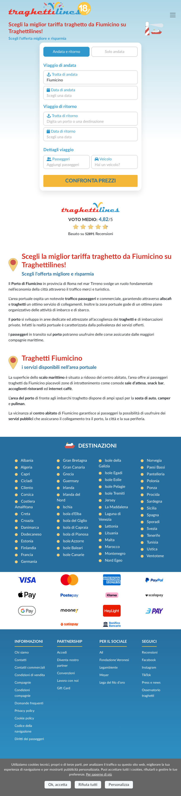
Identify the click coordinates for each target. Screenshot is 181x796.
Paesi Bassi (156, 467)
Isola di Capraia (75, 527)
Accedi (62, 652)
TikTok (146, 675)
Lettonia (111, 526)
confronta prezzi (90, 180)
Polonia (153, 481)
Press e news (151, 682)
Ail (101, 652)
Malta (110, 540)
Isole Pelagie (115, 487)
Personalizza (119, 785)
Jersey (110, 500)
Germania (29, 562)
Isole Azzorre (73, 541)
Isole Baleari (73, 548)
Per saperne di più (99, 774)
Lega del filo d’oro (112, 682)
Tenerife (153, 535)
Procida (153, 495)
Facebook (149, 660)
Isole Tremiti (115, 493)
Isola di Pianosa (75, 534)
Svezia (152, 529)
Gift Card (63, 688)
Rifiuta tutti (87, 785)
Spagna (153, 515)
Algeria (26, 467)
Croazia (27, 521)
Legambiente (108, 667)
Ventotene (155, 556)
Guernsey (71, 481)
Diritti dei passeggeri (29, 739)
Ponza (152, 488)
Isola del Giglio (75, 521)
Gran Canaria (74, 467)
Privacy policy (24, 711)
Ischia (67, 507)
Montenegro (115, 554)
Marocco (112, 547)
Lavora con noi (67, 680)
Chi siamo (22, 652)
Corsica (27, 495)
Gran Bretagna (75, 460)
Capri (25, 474)
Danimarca (30, 527)
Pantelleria (156, 474)
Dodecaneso (31, 534)
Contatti (20, 660)
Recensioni (149, 652)
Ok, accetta (57, 785)
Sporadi (153, 522)
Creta (25, 514)
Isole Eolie (113, 480)
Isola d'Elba (72, 514)
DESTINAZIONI (97, 446)
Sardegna (154, 501)
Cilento (27, 488)
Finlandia (28, 548)
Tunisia (152, 542)
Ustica (152, 549)
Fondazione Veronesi (114, 660)
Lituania (111, 533)
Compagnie (23, 682)
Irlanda (68, 488)
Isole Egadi (113, 473)
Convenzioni (66, 673)
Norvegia (154, 460)
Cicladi (26, 481)
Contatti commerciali (30, 667)
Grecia (68, 474)
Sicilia (151, 508)
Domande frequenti (29, 703)
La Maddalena (116, 507)
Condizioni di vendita (30, 675)
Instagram (149, 667)
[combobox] (90, 80)
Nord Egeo (113, 560)
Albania (27, 460)
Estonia (27, 541)
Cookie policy (24, 718)
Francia (27, 555)
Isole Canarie (73, 555)
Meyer (104, 675)
